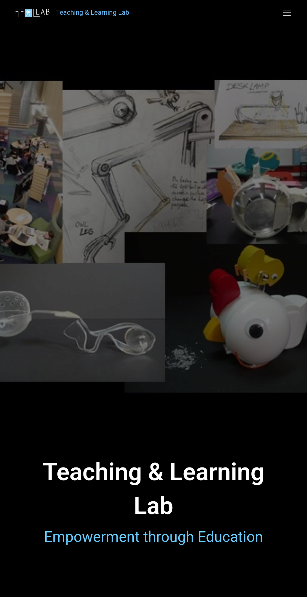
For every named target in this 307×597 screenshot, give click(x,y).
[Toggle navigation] (287, 12)
